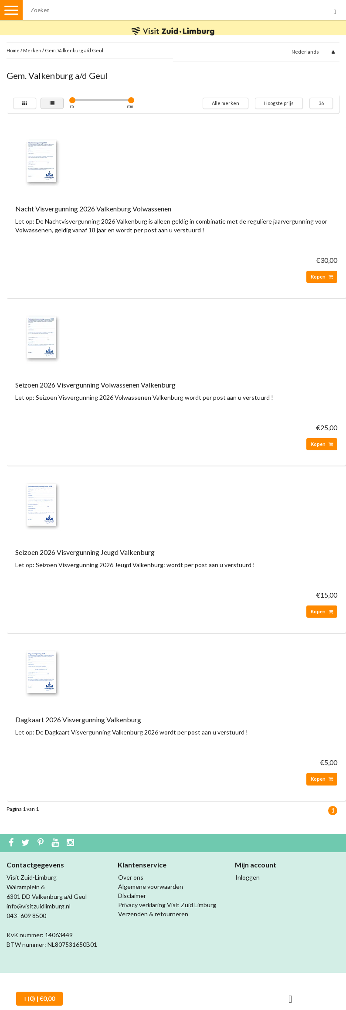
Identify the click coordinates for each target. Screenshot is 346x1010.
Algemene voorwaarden (150, 886)
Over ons (130, 877)
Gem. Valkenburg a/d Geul (74, 50)
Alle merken (225, 103)
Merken (32, 50)
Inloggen (247, 877)
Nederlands (305, 51)
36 (321, 103)
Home (13, 50)
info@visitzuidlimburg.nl (39, 906)
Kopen (322, 276)
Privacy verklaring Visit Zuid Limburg (167, 904)
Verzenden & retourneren (153, 914)
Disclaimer (132, 895)
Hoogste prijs (279, 103)
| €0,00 (39, 999)
